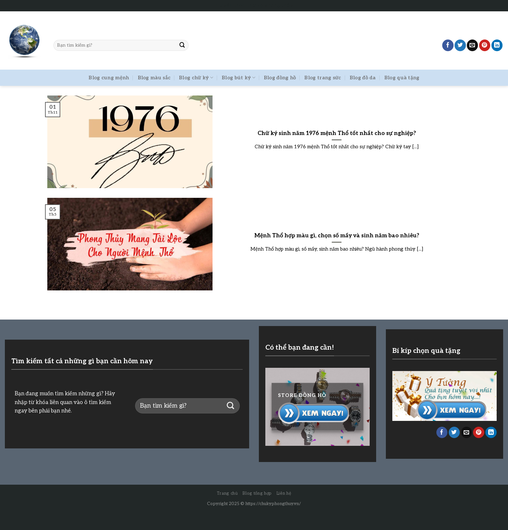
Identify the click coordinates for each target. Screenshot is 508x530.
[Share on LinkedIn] (497, 45)
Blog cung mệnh (108, 78)
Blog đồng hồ (280, 78)
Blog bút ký (238, 77)
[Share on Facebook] (448, 45)
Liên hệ (284, 493)
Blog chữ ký (196, 77)
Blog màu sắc (154, 78)
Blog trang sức (322, 78)
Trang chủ (227, 493)
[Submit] (182, 45)
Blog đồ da (363, 78)
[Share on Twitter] (460, 45)
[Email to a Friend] (472, 45)
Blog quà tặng (402, 78)
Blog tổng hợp (256, 493)
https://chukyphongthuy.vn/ (273, 503)
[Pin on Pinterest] (485, 45)
